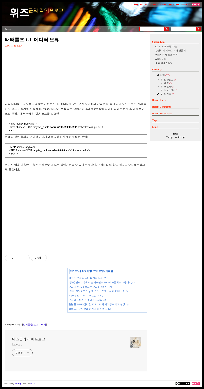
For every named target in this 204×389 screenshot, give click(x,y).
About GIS (160, 58)
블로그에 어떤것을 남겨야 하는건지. (88, 308)
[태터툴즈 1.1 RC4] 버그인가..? (85, 295)
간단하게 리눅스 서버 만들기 (170, 50)
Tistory (18, 383)
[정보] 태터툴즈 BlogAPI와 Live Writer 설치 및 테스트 (97, 291)
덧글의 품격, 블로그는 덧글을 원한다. (88, 286)
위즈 (32, 383)
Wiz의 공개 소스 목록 (166, 54)
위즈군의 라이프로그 (28, 339)
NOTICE (144, 4)
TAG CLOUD (158, 4)
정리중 (73, 271)
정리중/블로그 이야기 (34, 324)
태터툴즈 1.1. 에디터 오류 (32, 39)
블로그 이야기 (86, 271)
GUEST (186, 4)
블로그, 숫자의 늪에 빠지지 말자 (86, 278)
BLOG (134, 4)
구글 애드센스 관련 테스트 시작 (85, 300)
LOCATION (174, 4)
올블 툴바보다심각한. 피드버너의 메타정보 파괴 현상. (97, 304)
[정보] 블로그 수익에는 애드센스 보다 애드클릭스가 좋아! (99, 282)
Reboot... (17, 344)
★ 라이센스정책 (164, 63)
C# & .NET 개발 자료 (166, 46)
